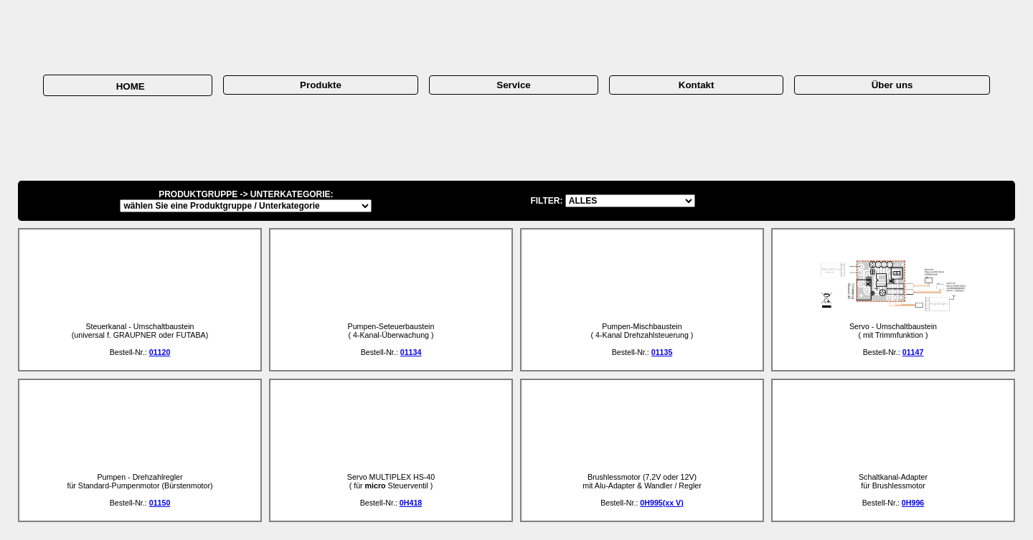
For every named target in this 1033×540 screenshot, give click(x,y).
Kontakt (696, 85)
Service (513, 85)
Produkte (320, 85)
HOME (127, 86)
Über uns (892, 85)
